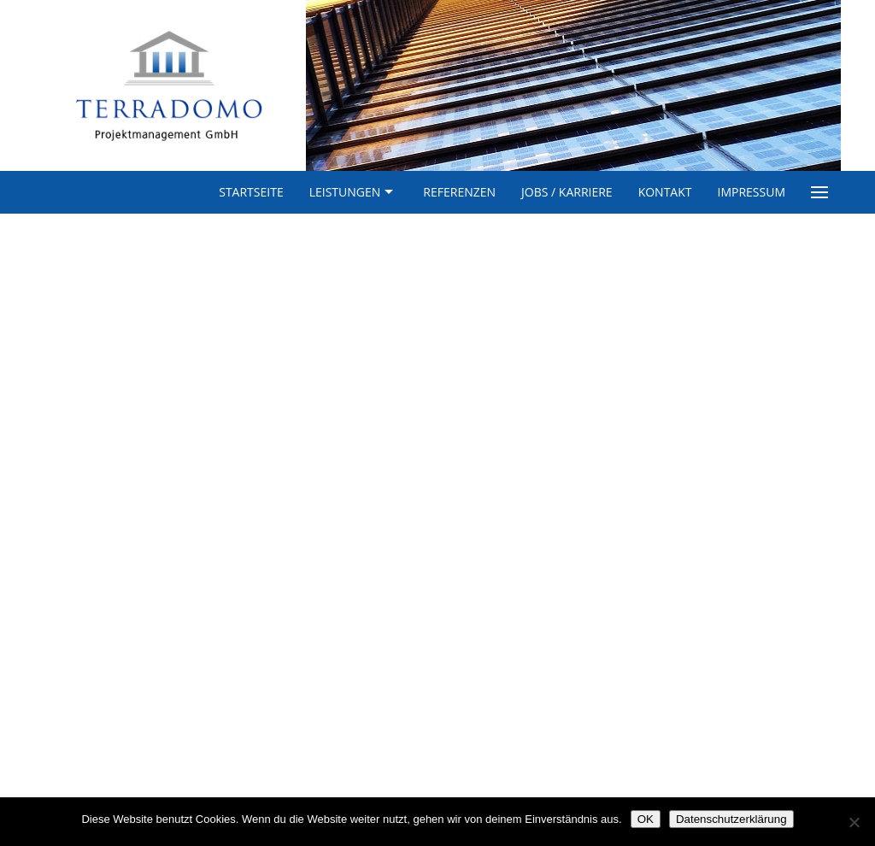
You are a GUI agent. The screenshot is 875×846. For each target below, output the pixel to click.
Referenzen (459, 192)
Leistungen (353, 192)
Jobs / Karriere (567, 192)
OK (645, 819)
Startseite (251, 192)
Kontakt (665, 192)
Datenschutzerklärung (731, 819)
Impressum (752, 192)
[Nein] (853, 822)
